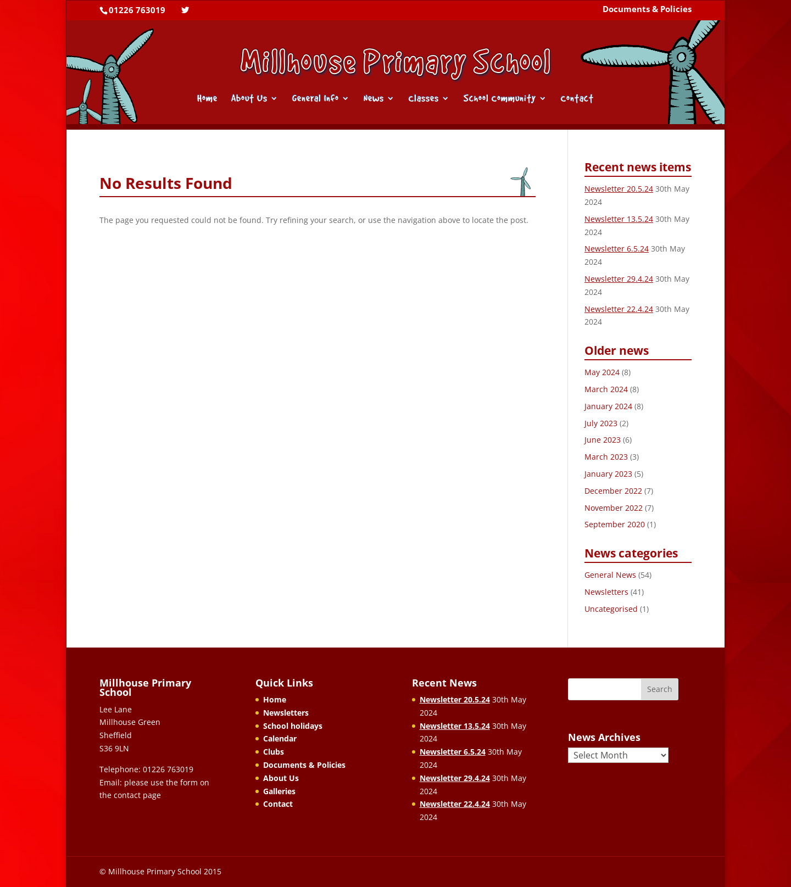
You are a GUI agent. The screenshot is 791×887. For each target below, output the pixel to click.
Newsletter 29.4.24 (618, 279)
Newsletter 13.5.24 (618, 219)
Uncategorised (611, 609)
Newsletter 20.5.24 (618, 188)
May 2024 (602, 372)
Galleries (279, 791)
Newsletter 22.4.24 (618, 309)
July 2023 (600, 423)
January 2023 (608, 473)
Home (207, 99)
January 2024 (608, 406)
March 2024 (606, 389)
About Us (249, 99)
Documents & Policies (647, 9)
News (374, 99)
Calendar (280, 738)
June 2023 (602, 439)
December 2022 (613, 491)
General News (610, 575)
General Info (315, 99)
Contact (577, 99)
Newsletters (606, 592)
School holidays (292, 726)
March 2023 (606, 456)
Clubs (273, 751)
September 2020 (614, 524)
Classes (424, 99)
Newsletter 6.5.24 (616, 248)
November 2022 (613, 508)
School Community (500, 99)
